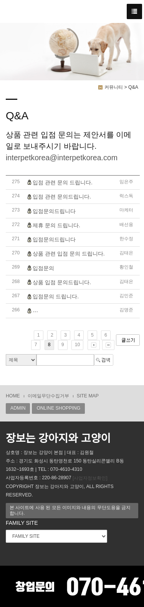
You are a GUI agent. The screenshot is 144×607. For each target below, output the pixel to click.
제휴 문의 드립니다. (56, 225)
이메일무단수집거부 (48, 396)
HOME (13, 396)
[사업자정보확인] (90, 478)
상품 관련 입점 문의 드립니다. (68, 254)
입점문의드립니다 (54, 211)
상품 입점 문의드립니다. (62, 282)
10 (77, 344)
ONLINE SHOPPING (58, 408)
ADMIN (17, 408)
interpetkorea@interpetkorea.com (62, 157)
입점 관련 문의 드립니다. (63, 182)
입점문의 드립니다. (56, 296)
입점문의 (43, 268)
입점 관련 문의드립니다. (62, 197)
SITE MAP (88, 396)
